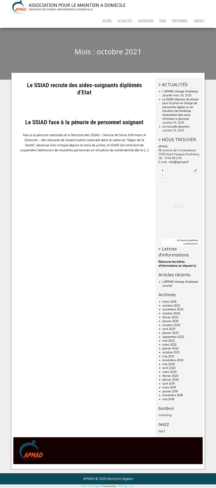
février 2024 (170, 317)
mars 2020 (169, 372)
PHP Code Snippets (91, 486)
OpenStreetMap (189, 240)
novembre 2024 (172, 309)
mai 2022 (168, 340)
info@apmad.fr (179, 162)
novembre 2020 (173, 360)
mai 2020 (168, 364)
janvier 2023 (170, 333)
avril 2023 (168, 329)
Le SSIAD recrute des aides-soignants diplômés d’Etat (84, 89)
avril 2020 (169, 368)
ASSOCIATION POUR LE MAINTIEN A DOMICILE (77, 5)
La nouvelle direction (175, 126)
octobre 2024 (171, 313)
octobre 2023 (171, 325)
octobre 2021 (171, 352)
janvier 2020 (170, 379)
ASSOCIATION (145, 21)
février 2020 (170, 376)
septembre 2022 (173, 337)
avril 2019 (168, 383)
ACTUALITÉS (125, 21)
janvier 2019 (170, 391)
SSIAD (162, 21)
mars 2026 (169, 301)
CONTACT (199, 21)
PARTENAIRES (180, 21)
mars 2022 (169, 344)
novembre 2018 (172, 395)
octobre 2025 (171, 305)
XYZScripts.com (126, 486)
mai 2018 (168, 399)
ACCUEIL (107, 21)
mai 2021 (168, 356)
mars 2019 (169, 387)
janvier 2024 (170, 321)
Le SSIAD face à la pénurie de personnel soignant (84, 122)
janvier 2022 (170, 348)
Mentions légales (120, 478)
